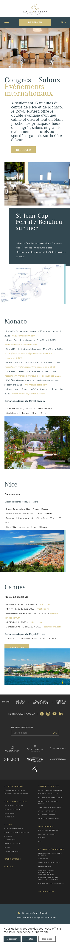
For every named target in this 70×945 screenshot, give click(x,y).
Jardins (8, 836)
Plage (7, 847)
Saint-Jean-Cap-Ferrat (48, 830)
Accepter (12, 938)
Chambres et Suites (48, 786)
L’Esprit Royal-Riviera (14, 790)
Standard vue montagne (49, 807)
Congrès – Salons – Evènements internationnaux (46, 872)
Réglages (47, 938)
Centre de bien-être (13, 828)
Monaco (41, 838)
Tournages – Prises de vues (51, 883)
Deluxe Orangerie (46, 815)
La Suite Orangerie (47, 811)
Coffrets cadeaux (20, 702)
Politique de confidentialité (40, 702)
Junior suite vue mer (48, 794)
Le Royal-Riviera (13, 786)
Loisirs (8, 825)
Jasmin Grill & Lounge (14, 805)
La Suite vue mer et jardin (50, 790)
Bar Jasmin (9, 813)
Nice (40, 841)
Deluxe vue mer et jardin (50, 797)
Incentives (43, 859)
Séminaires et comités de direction (50, 854)
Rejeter (29, 938)
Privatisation (44, 866)
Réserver (35, 22)
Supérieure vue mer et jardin (49, 802)
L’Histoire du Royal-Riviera (16, 794)
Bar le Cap (9, 817)
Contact (6, 702)
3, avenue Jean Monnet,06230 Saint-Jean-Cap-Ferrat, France (35, 915)
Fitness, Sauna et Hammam (16, 832)
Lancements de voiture (49, 862)
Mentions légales (61, 702)
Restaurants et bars (15, 802)
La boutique (9, 840)
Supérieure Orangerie (48, 818)
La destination (46, 826)
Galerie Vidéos (12, 859)
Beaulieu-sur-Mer (46, 834)
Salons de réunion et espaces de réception (48, 879)
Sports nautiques (12, 851)
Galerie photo (46, 891)
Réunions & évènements (51, 849)
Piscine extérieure (13, 843)
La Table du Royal (12, 809)
